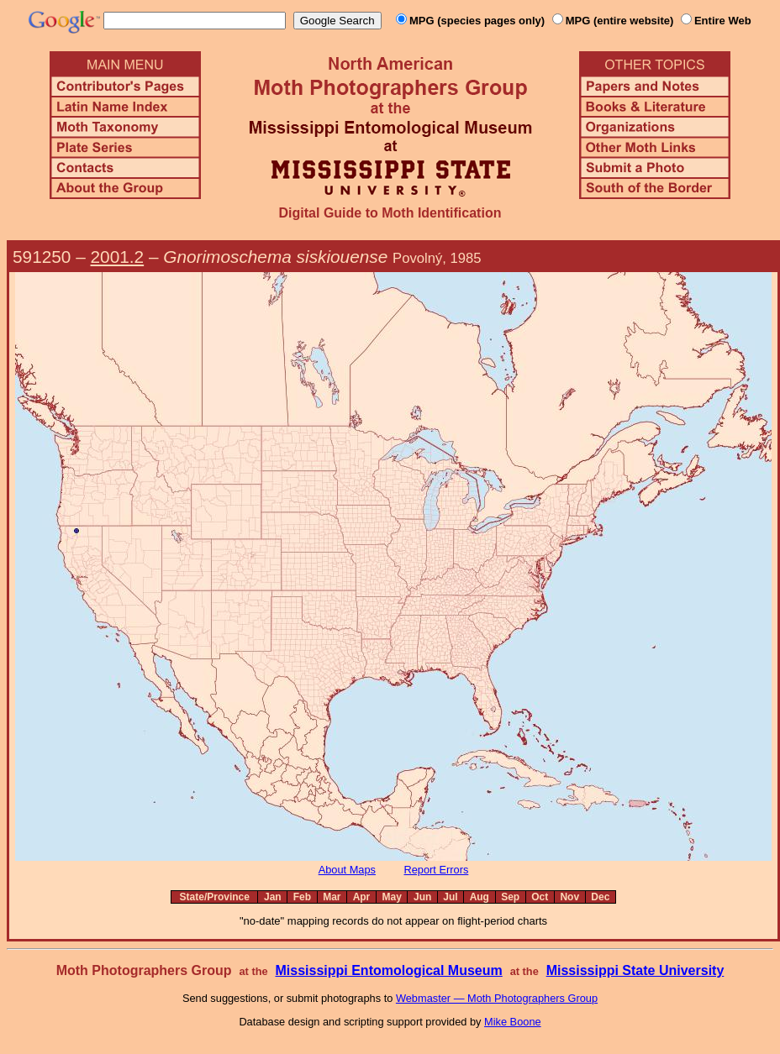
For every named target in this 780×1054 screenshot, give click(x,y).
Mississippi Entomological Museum (388, 970)
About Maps (347, 869)
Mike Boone (512, 1021)
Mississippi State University (635, 970)
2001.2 (118, 256)
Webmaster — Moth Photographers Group (497, 998)
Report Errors (436, 869)
